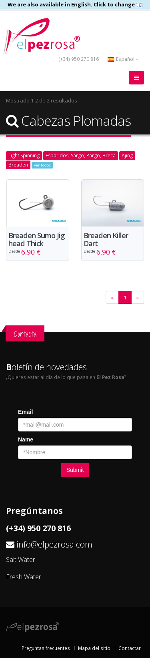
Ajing (127, 155)
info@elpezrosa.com (54, 544)
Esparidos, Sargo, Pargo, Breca (81, 155)
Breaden (18, 164)
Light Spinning (24, 155)
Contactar (129, 648)
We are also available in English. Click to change (75, 4)
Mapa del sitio (94, 648)
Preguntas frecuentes (46, 648)
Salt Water (20, 559)
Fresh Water (23, 576)
